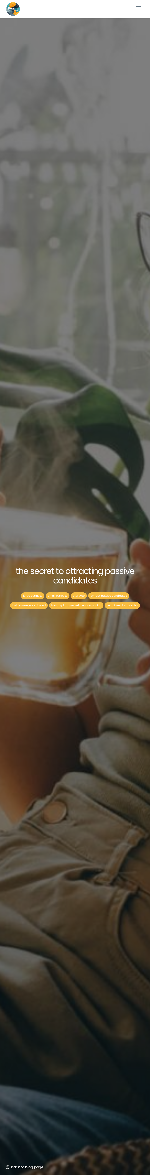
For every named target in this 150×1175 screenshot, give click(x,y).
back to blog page (24, 1167)
